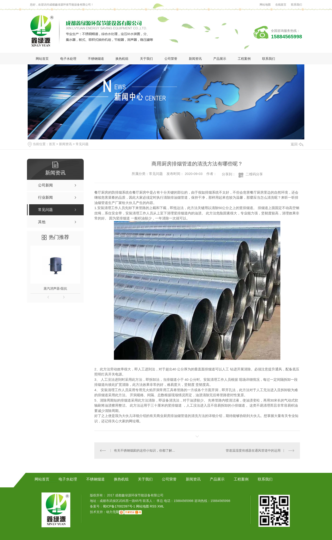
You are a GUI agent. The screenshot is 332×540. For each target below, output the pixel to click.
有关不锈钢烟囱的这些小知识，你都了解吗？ (146, 450)
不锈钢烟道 (96, 58)
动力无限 (112, 512)
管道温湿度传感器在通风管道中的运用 (253, 450)
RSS (153, 506)
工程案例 (244, 58)
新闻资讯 (195, 58)
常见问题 (82, 144)
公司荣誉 (170, 58)
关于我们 (146, 58)
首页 (52, 144)
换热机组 (122, 58)
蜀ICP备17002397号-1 (119, 506)
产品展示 (219, 58)
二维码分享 (254, 174)
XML (160, 506)
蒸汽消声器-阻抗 (55, 288)
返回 (297, 144)
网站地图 (265, 4)
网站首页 (42, 58)
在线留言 (280, 4)
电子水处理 (68, 58)
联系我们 (296, 4)
